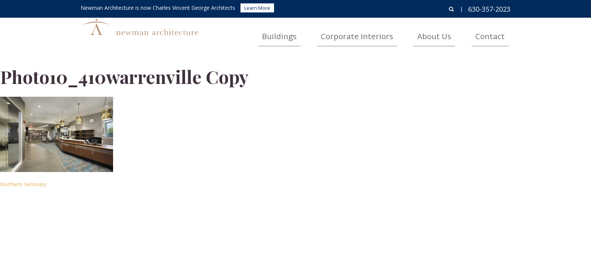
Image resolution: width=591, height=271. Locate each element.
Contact (497, 32)
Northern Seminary (23, 184)
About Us (458, 32)
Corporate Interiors (402, 32)
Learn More (257, 8)
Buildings (345, 32)
